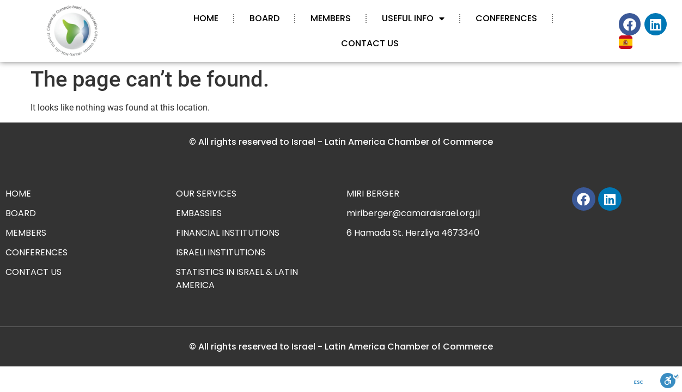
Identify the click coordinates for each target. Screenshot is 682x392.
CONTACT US (370, 43)
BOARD (264, 18)
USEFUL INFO (413, 18)
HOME (205, 18)
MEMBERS (330, 18)
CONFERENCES (506, 18)
